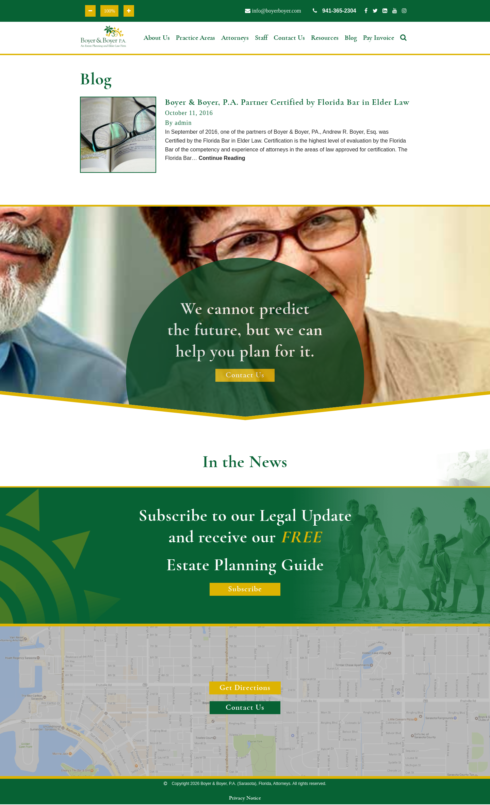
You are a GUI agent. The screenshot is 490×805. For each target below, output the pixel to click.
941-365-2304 (334, 11)
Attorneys (235, 38)
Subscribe (245, 590)
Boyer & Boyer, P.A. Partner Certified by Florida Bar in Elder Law (287, 103)
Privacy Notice (245, 799)
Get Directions (245, 689)
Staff (261, 38)
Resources (325, 38)
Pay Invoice (378, 38)
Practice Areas (195, 38)
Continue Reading (222, 159)
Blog (351, 38)
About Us (157, 38)
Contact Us (289, 38)
